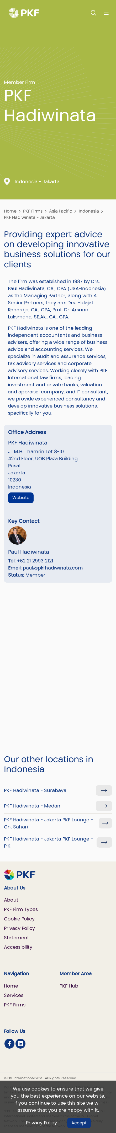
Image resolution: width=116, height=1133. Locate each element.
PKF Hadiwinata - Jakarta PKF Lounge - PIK (48, 842)
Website (20, 498)
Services (13, 995)
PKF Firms (33, 211)
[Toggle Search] (93, 12)
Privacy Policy (41, 1122)
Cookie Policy (19, 918)
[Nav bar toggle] (106, 12)
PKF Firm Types (21, 909)
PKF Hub (69, 986)
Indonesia (89, 211)
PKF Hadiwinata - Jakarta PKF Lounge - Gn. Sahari (48, 823)
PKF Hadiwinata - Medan (32, 806)
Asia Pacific (60, 211)
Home (10, 211)
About (11, 900)
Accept (79, 1123)
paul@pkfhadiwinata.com (53, 568)
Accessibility (18, 947)
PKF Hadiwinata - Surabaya (35, 790)
